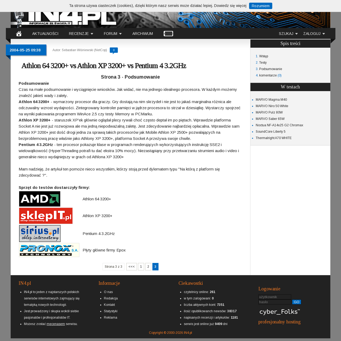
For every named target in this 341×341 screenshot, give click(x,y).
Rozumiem (261, 6)
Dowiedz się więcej (230, 5)
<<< (131, 267)
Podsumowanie (270, 69)
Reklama (110, 317)
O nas (108, 292)
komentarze (268, 75)
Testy (263, 62)
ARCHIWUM (142, 33)
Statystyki (110, 311)
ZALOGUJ (311, 33)
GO (296, 302)
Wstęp (263, 56)
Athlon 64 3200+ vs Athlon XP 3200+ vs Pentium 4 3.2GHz (103, 66)
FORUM (110, 33)
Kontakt (109, 305)
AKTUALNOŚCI (45, 33)
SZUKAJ (286, 33)
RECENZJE (79, 33)
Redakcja (111, 298)
